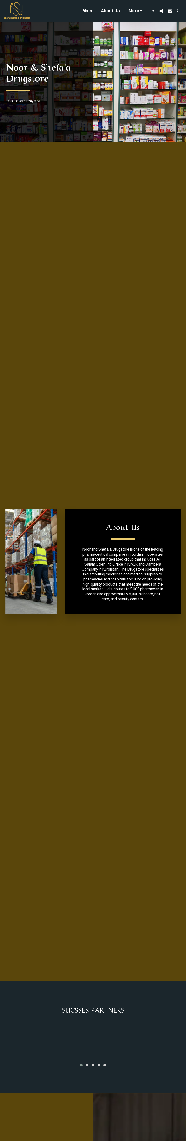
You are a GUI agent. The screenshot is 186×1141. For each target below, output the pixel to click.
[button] (153, 11)
